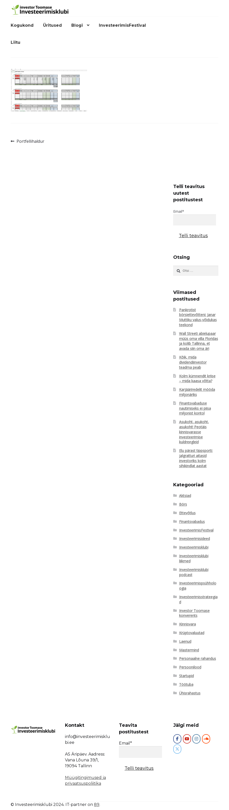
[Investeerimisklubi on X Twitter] (177, 749)
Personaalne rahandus (197, 658)
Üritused (52, 25)
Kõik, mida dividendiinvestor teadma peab (193, 362)
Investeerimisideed (194, 538)
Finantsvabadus (192, 521)
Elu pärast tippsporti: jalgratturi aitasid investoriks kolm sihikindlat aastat (196, 458)
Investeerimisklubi (193, 547)
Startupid (186, 675)
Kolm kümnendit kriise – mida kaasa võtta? (197, 378)
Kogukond (22, 25)
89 (96, 804)
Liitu (15, 42)
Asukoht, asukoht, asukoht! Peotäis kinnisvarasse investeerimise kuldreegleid (194, 431)
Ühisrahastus (189, 693)
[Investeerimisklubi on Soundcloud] (206, 739)
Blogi (77, 25)
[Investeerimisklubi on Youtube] (187, 739)
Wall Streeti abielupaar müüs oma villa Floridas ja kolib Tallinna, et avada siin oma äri (198, 341)
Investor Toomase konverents (194, 613)
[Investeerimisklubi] (177, 739)
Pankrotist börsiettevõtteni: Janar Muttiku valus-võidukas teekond (198, 317)
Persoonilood (190, 667)
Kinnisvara (187, 624)
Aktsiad (185, 495)
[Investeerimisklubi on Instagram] (196, 739)
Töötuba (186, 684)
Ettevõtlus (187, 512)
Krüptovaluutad (191, 632)
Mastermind (189, 650)
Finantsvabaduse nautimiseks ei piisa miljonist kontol (195, 408)
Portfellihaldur (30, 141)
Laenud (185, 641)
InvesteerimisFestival (122, 25)
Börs (183, 504)
